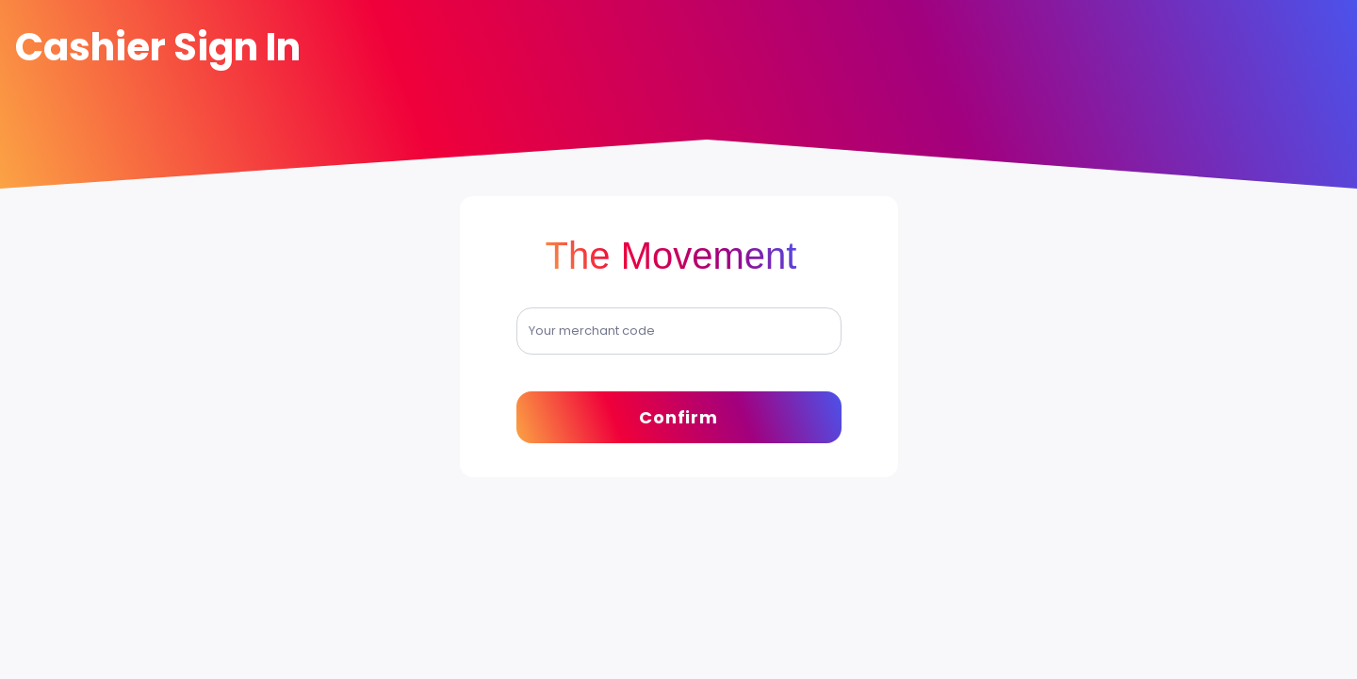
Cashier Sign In (158, 47)
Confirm (678, 417)
